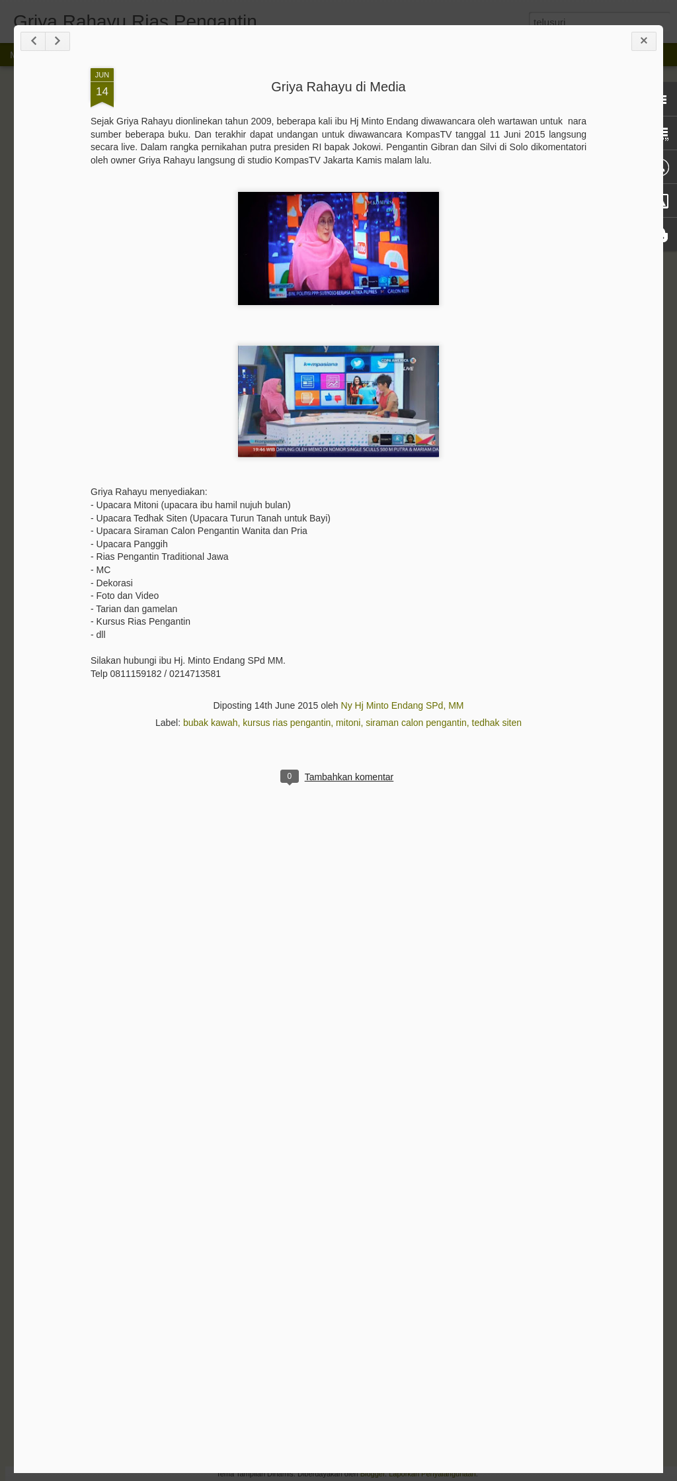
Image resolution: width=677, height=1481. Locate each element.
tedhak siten (497, 722)
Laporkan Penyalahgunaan (432, 1474)
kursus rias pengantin (287, 722)
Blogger (372, 1474)
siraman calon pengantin (416, 722)
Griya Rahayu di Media (338, 86)
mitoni (348, 722)
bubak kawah (210, 722)
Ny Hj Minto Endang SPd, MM (402, 705)
